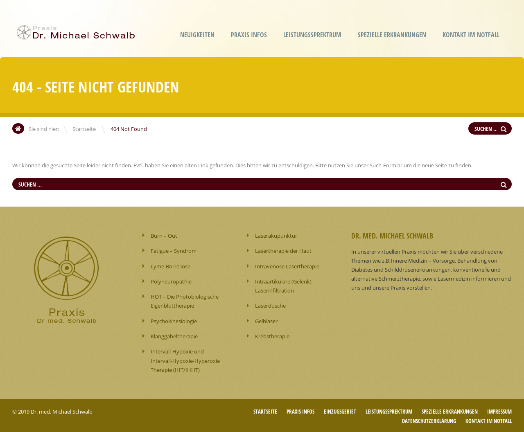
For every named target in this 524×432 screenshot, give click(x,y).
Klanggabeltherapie (174, 335)
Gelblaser (266, 320)
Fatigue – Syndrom (173, 250)
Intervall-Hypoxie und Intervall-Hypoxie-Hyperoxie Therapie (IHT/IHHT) (185, 359)
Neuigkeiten (197, 34)
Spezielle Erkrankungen (392, 34)
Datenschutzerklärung (429, 419)
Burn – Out (164, 235)
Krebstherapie (272, 335)
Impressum (499, 410)
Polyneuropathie (171, 281)
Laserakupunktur (276, 235)
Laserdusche (270, 305)
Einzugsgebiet (340, 410)
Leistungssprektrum (312, 34)
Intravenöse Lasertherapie (287, 266)
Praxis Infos (249, 34)
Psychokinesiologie (174, 320)
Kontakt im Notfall (471, 34)
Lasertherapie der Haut (283, 250)
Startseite (84, 129)
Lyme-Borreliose (170, 266)
